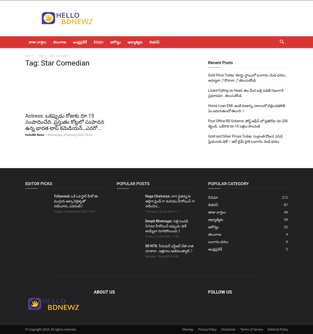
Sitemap (188, 329)
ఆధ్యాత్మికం (135, 42)
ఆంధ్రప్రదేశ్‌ (80, 42)
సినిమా (98, 42)
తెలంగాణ (59, 42)
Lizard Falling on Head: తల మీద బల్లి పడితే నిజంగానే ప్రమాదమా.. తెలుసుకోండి (246, 93)
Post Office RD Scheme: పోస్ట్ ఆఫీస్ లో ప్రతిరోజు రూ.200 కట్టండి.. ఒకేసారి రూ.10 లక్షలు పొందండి (248, 123)
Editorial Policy (278, 329)
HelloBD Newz (34, 135)
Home (29, 55)
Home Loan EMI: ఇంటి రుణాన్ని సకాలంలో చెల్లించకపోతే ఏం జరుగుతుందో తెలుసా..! (246, 108)
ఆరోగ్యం (115, 42)
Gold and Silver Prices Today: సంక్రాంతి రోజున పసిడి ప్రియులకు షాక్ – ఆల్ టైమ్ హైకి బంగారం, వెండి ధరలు (245, 138)
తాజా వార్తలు (37, 42)
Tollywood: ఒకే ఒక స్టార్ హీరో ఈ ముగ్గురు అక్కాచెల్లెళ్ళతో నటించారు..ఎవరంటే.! (76, 201)
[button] (282, 42)
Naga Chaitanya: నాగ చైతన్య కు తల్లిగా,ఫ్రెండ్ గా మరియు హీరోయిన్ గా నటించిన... (170, 201)
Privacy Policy (207, 329)
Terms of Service (251, 329)
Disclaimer (228, 329)
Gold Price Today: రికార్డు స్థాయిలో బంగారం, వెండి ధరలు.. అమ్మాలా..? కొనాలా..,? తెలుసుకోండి (247, 77)
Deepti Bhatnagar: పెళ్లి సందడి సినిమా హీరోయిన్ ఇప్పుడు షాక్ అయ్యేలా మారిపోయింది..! (166, 226)
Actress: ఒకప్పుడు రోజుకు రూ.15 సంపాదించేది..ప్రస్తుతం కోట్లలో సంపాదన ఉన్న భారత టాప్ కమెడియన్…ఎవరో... (64, 122)
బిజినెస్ (154, 42)
